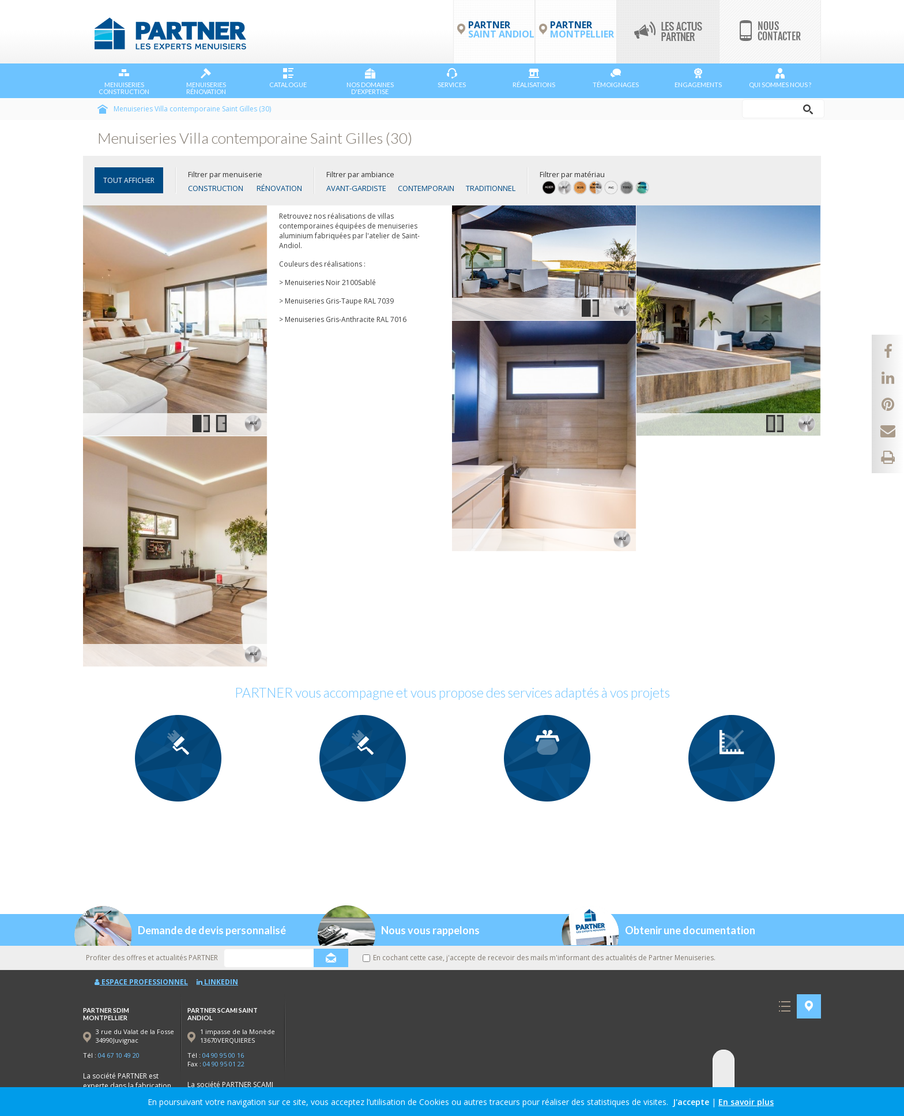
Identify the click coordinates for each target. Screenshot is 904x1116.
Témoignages (616, 78)
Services (452, 78)
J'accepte (691, 1101)
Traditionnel (490, 188)
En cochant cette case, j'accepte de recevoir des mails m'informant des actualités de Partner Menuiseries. (539, 958)
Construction (215, 188)
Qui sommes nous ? (780, 78)
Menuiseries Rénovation (206, 81)
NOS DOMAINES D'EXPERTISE (370, 81)
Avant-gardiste (356, 188)
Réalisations (534, 78)
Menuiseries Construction (124, 81)
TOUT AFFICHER (129, 180)
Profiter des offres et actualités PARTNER (152, 958)
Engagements (698, 78)
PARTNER (582, 29)
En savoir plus (746, 1101)
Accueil (102, 109)
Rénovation (279, 188)
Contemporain (426, 188)
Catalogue (288, 78)
